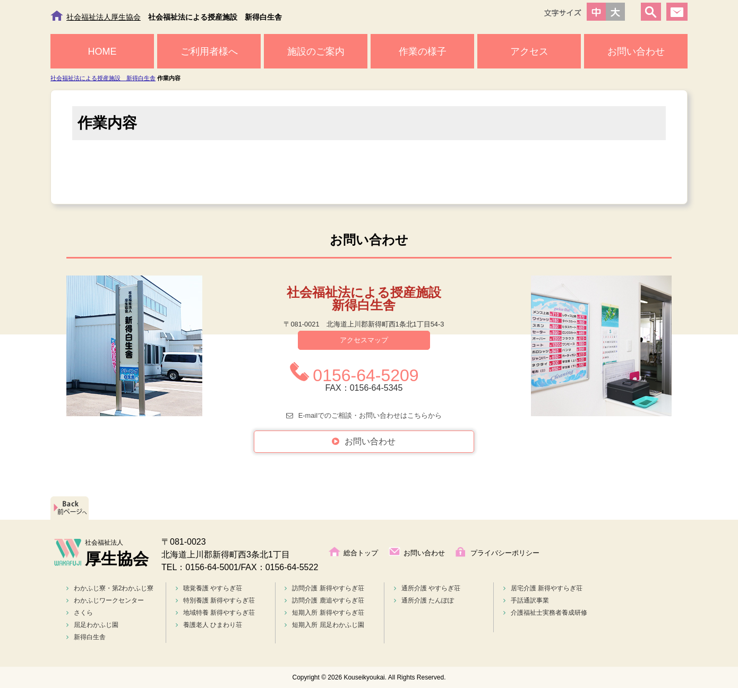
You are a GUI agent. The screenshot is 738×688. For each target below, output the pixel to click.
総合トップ (361, 553)
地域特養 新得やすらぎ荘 (215, 612)
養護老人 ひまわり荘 (209, 625)
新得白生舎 (86, 637)
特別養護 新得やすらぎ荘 (215, 600)
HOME (102, 51)
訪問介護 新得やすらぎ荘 (324, 588)
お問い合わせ (636, 51)
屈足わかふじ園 (92, 625)
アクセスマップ (364, 340)
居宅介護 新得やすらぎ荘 (542, 588)
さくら (79, 612)
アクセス (529, 51)
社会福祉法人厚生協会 (103, 17)
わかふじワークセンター (105, 600)
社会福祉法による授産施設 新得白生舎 (103, 78)
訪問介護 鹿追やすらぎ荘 (324, 600)
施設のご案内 (316, 51)
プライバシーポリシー (504, 553)
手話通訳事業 (526, 600)
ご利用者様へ (209, 51)
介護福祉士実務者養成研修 (545, 612)
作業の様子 (423, 51)
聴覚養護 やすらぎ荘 (209, 588)
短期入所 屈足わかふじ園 (324, 625)
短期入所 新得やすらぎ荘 (324, 612)
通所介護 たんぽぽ (424, 600)
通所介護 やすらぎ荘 (427, 588)
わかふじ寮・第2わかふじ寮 (110, 588)
